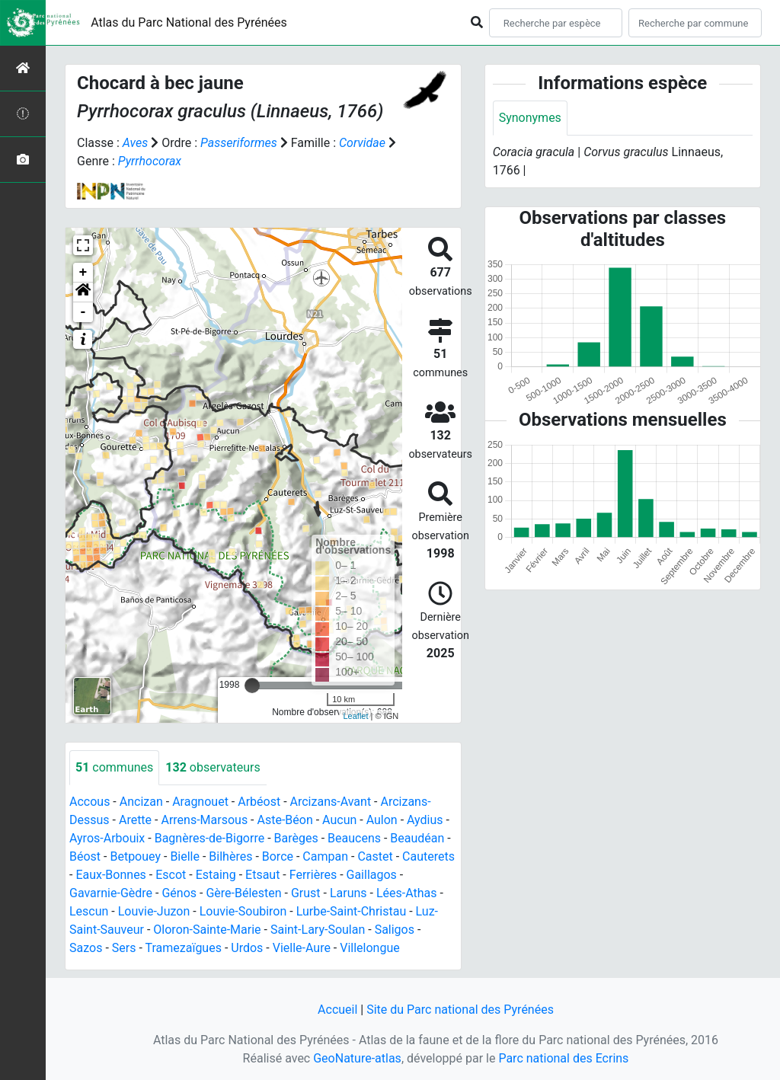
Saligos (394, 929)
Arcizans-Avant (331, 801)
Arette (135, 820)
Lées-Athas (406, 893)
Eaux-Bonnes (110, 875)
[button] (83, 292)
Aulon (382, 820)
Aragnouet (200, 801)
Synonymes (530, 117)
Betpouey (135, 856)
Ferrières (313, 875)
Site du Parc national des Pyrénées (460, 1009)
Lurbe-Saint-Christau (351, 911)
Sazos (85, 948)
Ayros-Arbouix (107, 838)
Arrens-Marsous (204, 820)
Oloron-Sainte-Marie (207, 929)
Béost (85, 856)
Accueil (337, 1009)
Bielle (185, 856)
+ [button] (83, 273)
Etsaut (262, 875)
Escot (170, 875)
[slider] (252, 685)
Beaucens (354, 838)
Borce (277, 856)
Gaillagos (372, 875)
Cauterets (428, 856)
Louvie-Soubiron (243, 911)
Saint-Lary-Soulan (317, 929)
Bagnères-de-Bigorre (210, 838)
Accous (89, 801)
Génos (179, 893)
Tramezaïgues (183, 948)
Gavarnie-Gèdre (110, 893)
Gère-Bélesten (243, 893)
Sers (124, 948)
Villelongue (369, 948)
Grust (306, 893)
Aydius (425, 820)
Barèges (296, 838)
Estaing (216, 875)
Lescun (88, 911)
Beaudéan (417, 838)
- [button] (83, 312)
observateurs (212, 767)
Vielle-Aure (302, 948)
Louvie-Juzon (154, 911)
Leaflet (355, 716)
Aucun (339, 820)
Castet (374, 856)
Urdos (247, 948)
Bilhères (230, 856)
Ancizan (141, 801)
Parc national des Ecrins (563, 1058)
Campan (325, 856)
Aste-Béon (285, 820)
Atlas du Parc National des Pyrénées (189, 22)
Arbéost (259, 801)
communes (114, 767)
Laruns (348, 893)
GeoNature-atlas (357, 1058)
